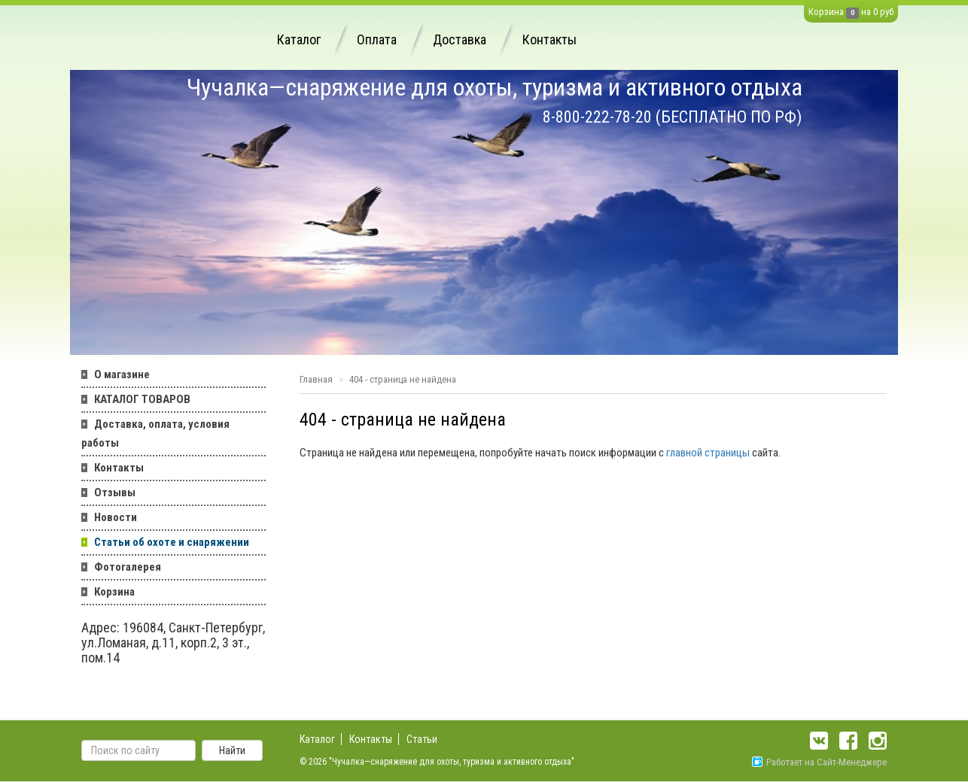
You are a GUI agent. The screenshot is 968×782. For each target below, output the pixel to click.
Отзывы (114, 492)
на (866, 11)
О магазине (122, 374)
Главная (316, 379)
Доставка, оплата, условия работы (155, 433)
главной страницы (708, 452)
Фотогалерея (127, 567)
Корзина (826, 11)
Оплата (377, 39)
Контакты (549, 39)
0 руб (883, 11)
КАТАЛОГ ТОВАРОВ (142, 399)
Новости (115, 517)
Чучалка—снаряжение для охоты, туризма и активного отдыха (494, 87)
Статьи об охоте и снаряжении (171, 542)
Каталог (299, 39)
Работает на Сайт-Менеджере (819, 762)
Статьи (421, 739)
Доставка (459, 39)
